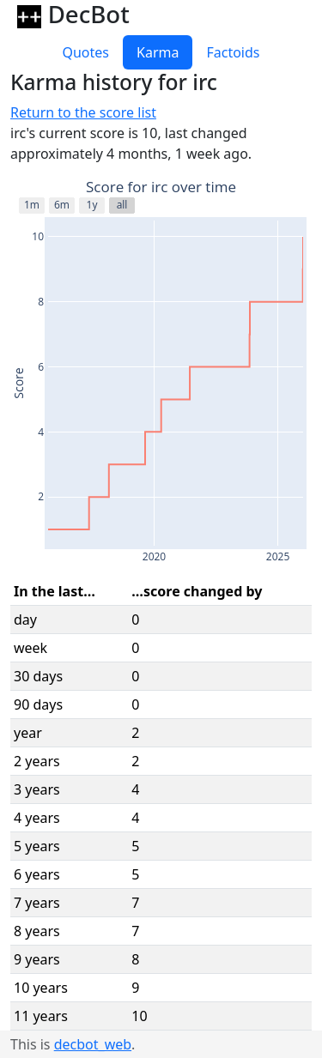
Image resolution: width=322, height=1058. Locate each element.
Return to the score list (83, 112)
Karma (158, 52)
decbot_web (92, 1044)
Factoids (232, 52)
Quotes (85, 52)
